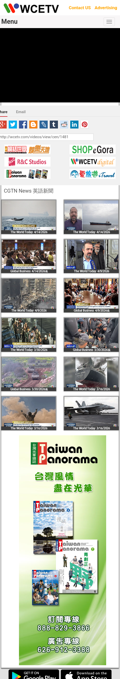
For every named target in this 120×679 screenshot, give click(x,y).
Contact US (80, 7)
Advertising (106, 7)
